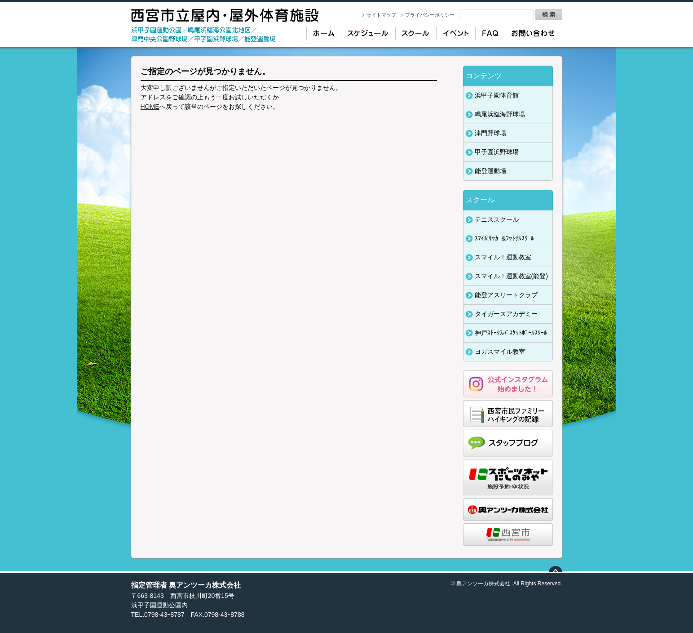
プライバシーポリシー (430, 15)
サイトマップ (381, 15)
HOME (150, 106)
